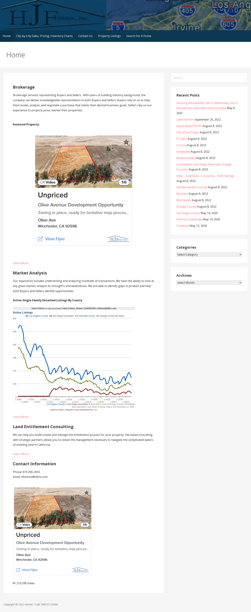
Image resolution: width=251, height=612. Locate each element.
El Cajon (181, 139)
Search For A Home (138, 36)
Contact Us (85, 36)
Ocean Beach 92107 (189, 126)
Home (7, 36)
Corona (181, 145)
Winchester (183, 200)
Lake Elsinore (185, 119)
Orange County (186, 206)
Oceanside (183, 152)
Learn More (20, 263)
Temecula (182, 226)
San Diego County (188, 213)
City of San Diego (187, 132)
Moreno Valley (185, 158)
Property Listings (109, 36)
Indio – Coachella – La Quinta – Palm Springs (205, 176)
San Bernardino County (191, 187)
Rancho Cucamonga (189, 219)
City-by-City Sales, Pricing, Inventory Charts (44, 36)
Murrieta (182, 194)
